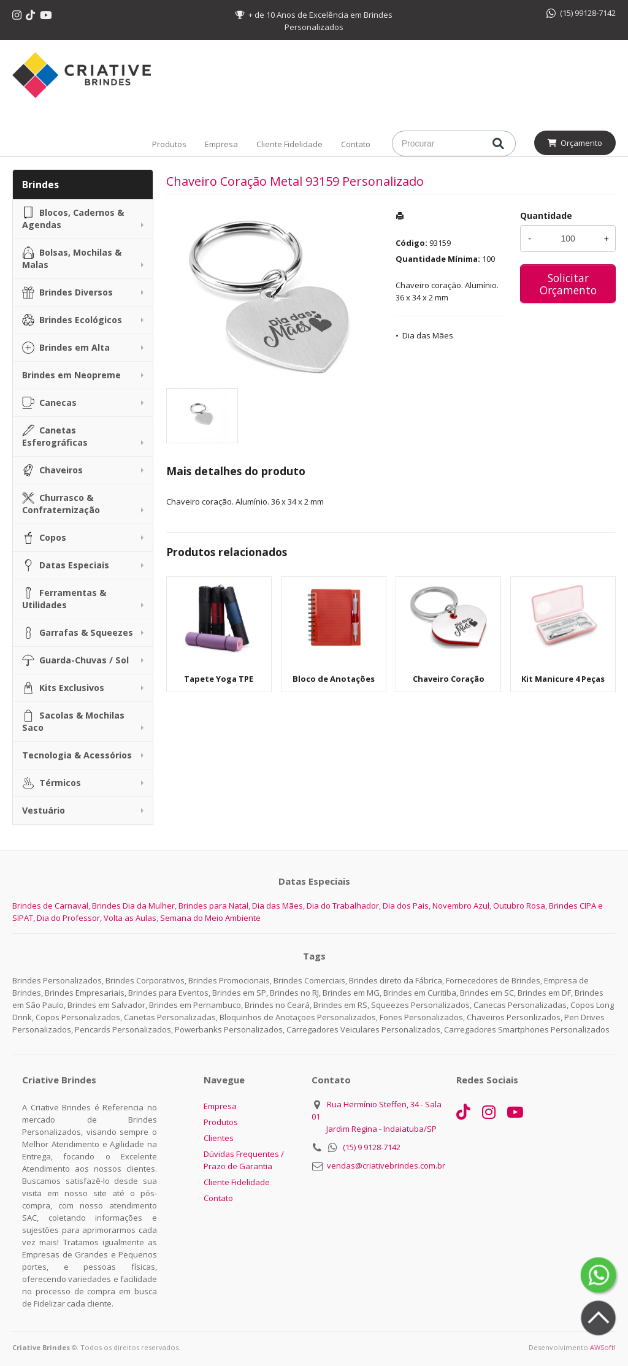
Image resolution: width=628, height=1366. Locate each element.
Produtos (169, 144)
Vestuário (43, 810)
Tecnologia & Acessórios (77, 755)
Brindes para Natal (213, 905)
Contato (355, 144)
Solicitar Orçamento (568, 283)
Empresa (221, 144)
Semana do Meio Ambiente (210, 917)
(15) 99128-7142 (581, 12)
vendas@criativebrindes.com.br (386, 1165)
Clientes (219, 1137)
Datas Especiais (65, 565)
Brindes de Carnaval (50, 905)
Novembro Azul (460, 905)
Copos (44, 538)
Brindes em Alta (66, 348)
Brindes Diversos (67, 292)
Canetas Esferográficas (55, 436)
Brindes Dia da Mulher (133, 905)
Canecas (49, 403)
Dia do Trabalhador (343, 905)
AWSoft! (603, 1347)
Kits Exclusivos (63, 688)
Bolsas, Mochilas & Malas (71, 258)
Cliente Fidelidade (289, 144)
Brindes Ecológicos (72, 320)
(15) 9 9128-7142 (371, 1147)
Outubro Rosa (519, 905)
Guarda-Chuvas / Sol (75, 660)
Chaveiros (52, 470)
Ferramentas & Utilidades (64, 599)
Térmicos (51, 783)
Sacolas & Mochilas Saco (73, 721)
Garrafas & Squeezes (77, 633)
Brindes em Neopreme (71, 375)
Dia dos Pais (406, 905)
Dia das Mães (427, 335)
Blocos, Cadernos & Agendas (73, 219)
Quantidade (546, 215)
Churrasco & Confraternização (61, 504)
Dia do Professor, (69, 917)
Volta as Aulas (130, 917)
